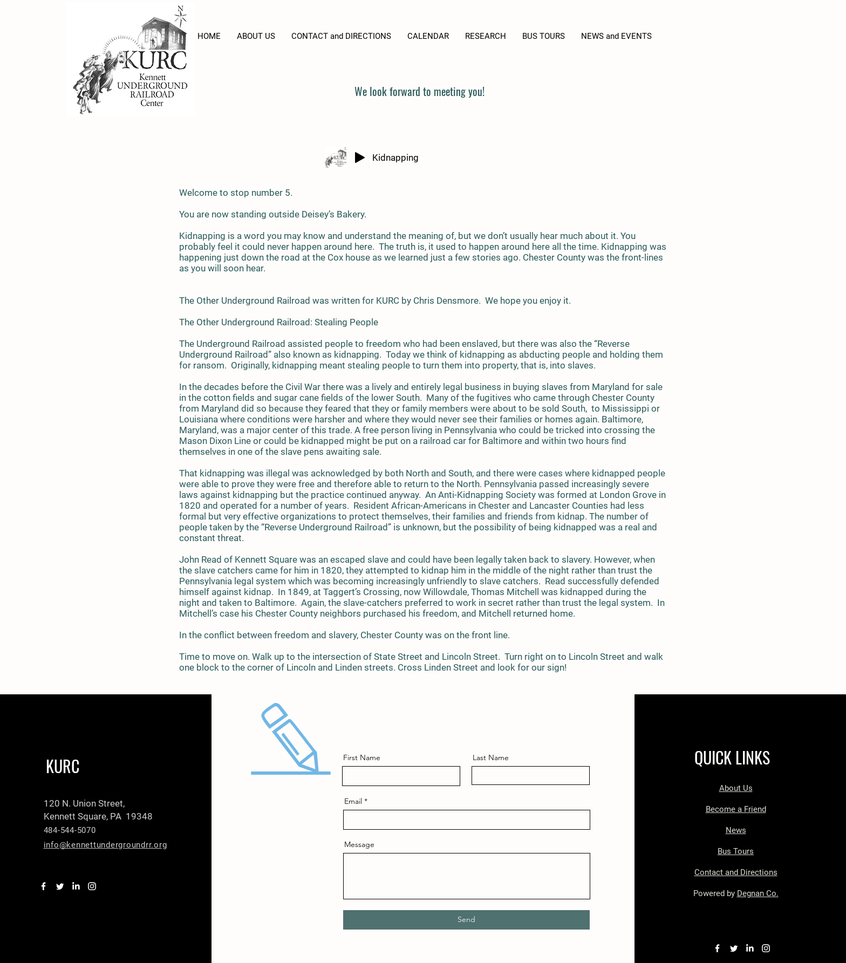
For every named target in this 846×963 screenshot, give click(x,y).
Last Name (491, 757)
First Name (361, 757)
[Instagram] (92, 886)
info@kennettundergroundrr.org (105, 845)
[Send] (466, 920)
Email (353, 801)
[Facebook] (43, 886)
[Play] (360, 157)
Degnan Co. (758, 893)
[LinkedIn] (76, 886)
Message (359, 844)
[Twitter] (59, 886)
